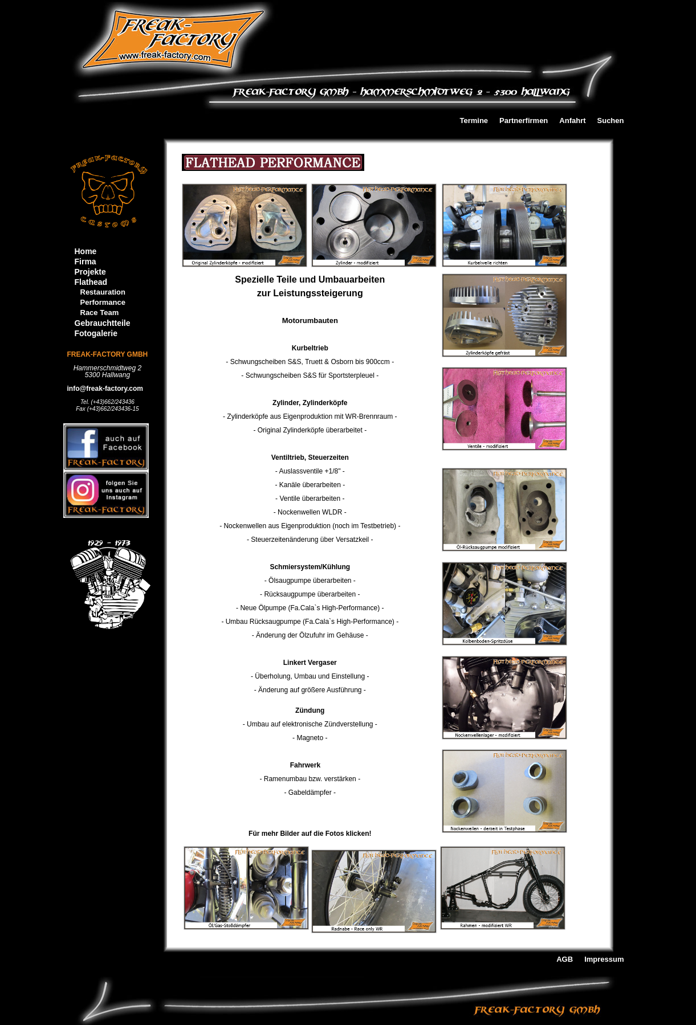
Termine (473, 121)
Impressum (604, 959)
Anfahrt (572, 121)
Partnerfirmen (523, 121)
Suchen (610, 121)
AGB (564, 959)
